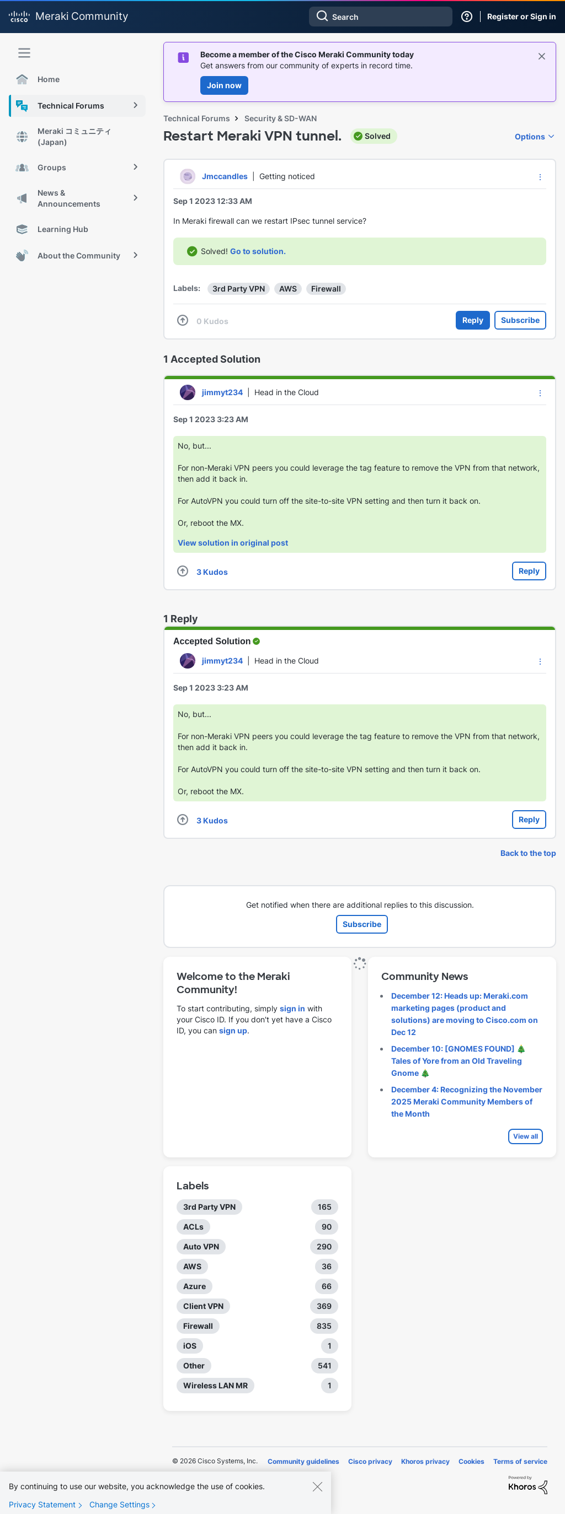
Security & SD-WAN (280, 118)
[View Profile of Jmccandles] (225, 176)
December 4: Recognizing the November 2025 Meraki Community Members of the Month (466, 1101)
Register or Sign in (521, 16)
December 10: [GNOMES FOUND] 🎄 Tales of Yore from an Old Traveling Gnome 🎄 (458, 1060)
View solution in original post (233, 542)
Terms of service (520, 1461)
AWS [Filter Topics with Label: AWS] (192, 1266)
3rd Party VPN (238, 288)
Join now (224, 85)
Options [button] (530, 136)
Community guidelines (303, 1461)
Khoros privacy (425, 1461)
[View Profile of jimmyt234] (222, 392)
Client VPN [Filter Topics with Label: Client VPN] (203, 1306)
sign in (292, 1008)
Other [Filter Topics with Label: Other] (194, 1365)
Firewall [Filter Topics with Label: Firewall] (198, 1325)
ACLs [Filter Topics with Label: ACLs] (193, 1226)
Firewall (326, 288)
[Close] (317, 1494)
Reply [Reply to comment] (529, 570)
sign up (233, 1030)
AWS (288, 288)
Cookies (471, 1461)
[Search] (380, 16)
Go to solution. (258, 251)
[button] (540, 177)
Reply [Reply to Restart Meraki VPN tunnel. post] (472, 320)
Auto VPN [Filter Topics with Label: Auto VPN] (201, 1246)
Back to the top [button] (528, 853)
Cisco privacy (370, 1461)
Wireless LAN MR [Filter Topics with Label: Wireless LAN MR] (215, 1385)
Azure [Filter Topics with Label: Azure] (194, 1286)
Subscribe (520, 320)
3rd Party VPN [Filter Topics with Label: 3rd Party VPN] (209, 1206)
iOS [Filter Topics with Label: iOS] (189, 1345)
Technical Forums (196, 118)
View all (525, 1136)
